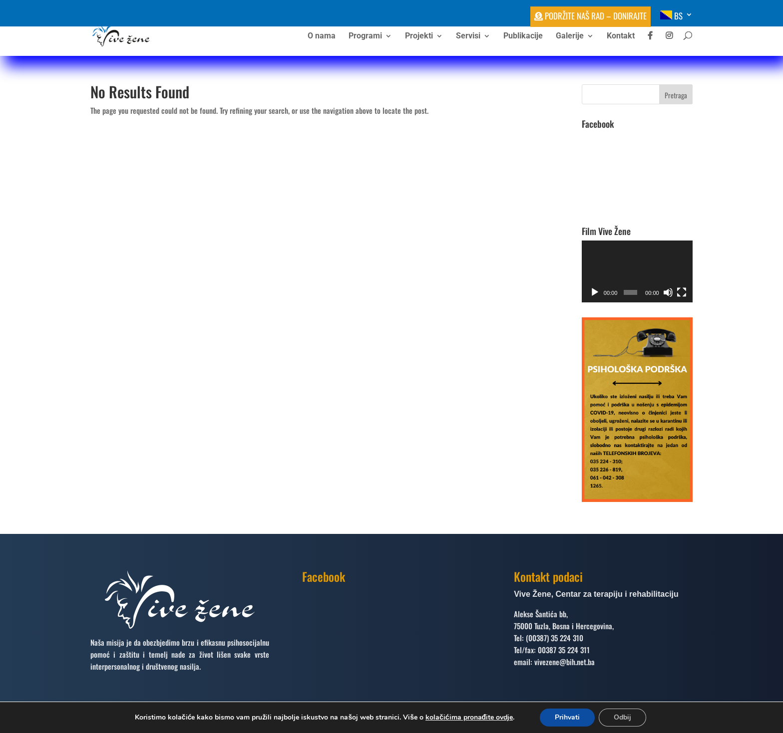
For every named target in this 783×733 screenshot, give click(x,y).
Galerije (570, 36)
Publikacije (523, 36)
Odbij (622, 717)
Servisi (468, 36)
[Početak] (595, 292)
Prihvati (567, 717)
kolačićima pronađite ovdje (469, 717)
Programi (365, 36)
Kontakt (621, 36)
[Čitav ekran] (682, 292)
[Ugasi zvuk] (668, 292)
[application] (637, 272)
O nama (322, 36)
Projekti (419, 36)
